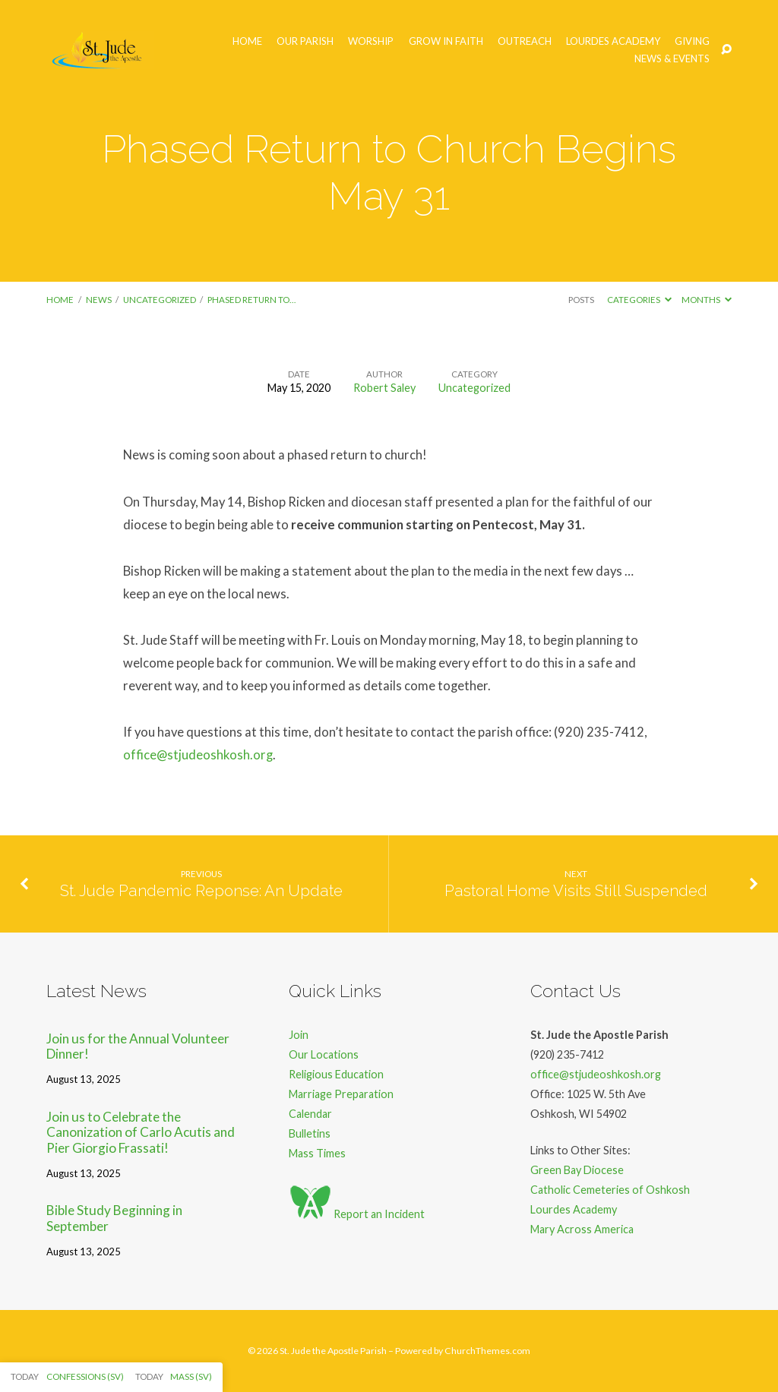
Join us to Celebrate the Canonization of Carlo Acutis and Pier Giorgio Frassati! (140, 1132)
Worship (371, 41)
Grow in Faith (446, 41)
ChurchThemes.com (487, 1350)
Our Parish (305, 41)
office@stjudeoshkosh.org (198, 754)
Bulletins (309, 1133)
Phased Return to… (251, 300)
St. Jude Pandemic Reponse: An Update (201, 891)
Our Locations (324, 1054)
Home (247, 41)
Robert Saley (384, 387)
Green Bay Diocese (577, 1169)
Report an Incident (357, 1213)
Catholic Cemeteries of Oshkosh (610, 1189)
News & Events (672, 59)
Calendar (310, 1113)
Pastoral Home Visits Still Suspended (575, 891)
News (99, 300)
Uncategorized (159, 300)
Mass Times (317, 1153)
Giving (692, 41)
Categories (639, 300)
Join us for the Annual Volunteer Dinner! (137, 1046)
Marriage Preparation (341, 1093)
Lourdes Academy (613, 41)
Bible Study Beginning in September (114, 1218)
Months (707, 300)
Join (298, 1034)
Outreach (525, 41)
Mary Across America (582, 1229)
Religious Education (336, 1074)
